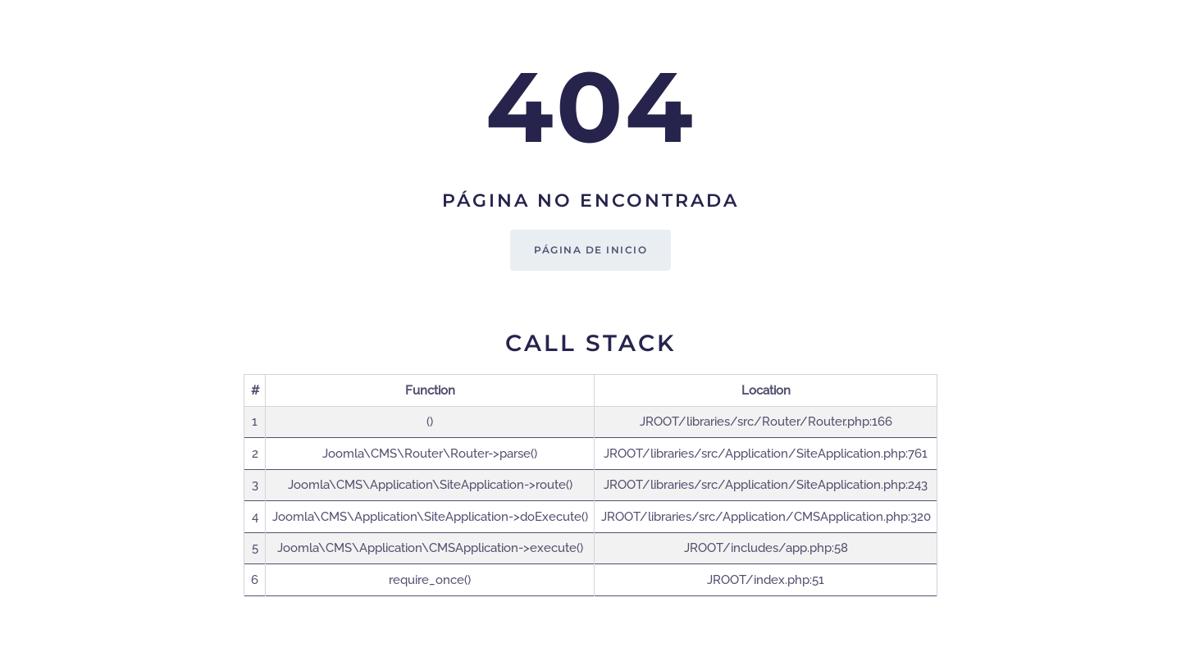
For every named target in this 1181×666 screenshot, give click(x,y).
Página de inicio (590, 250)
